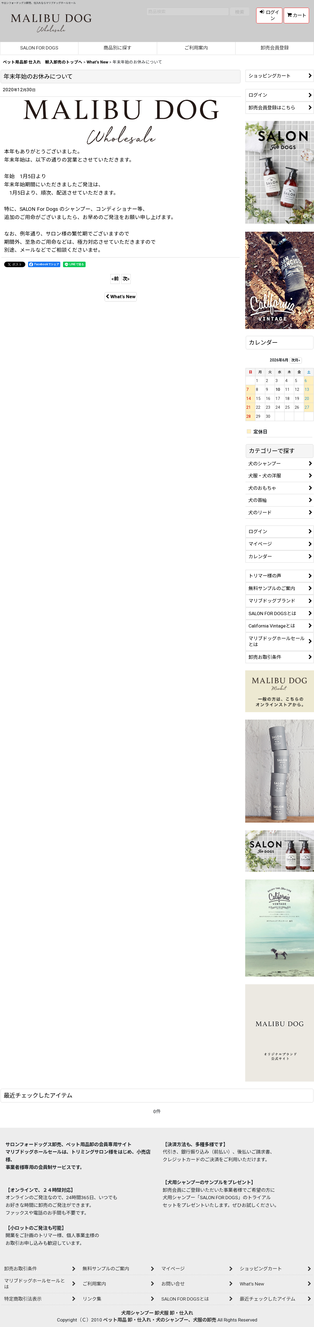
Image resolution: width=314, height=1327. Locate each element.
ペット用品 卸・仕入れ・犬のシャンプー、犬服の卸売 (159, 1320)
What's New (121, 296)
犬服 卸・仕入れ (176, 1313)
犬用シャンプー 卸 (140, 1313)
